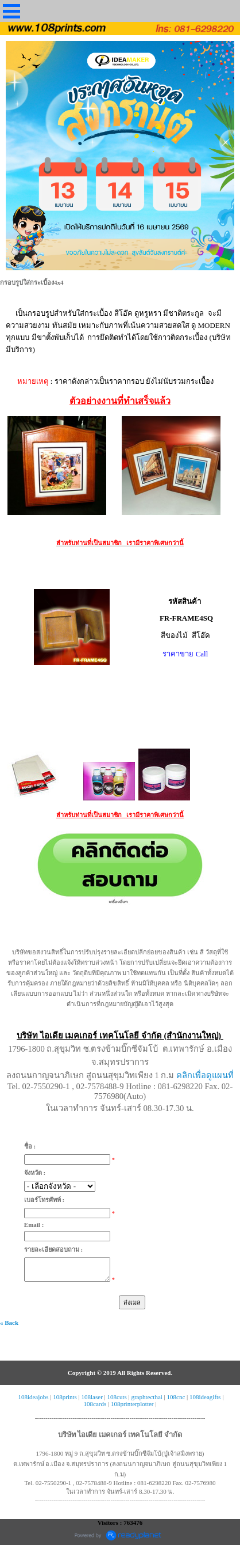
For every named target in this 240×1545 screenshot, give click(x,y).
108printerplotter (132, 1403)
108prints (65, 1396)
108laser (92, 1396)
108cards (95, 1403)
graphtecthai (146, 1396)
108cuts (117, 1396)
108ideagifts (204, 1396)
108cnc (176, 1396)
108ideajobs (33, 1396)
